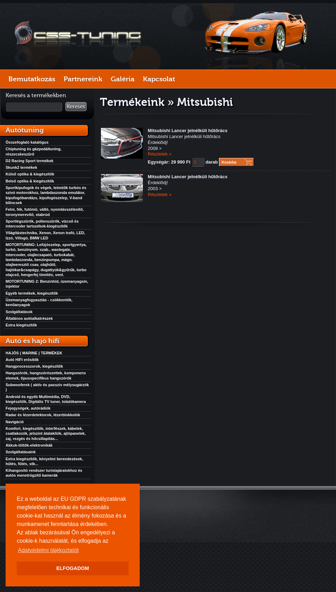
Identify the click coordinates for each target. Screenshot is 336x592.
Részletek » (159, 154)
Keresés (76, 106)
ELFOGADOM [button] (72, 568)
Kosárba (228, 162)
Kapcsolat (159, 79)
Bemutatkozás (31, 79)
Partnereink (83, 79)
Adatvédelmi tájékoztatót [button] (48, 550)
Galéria (122, 79)
